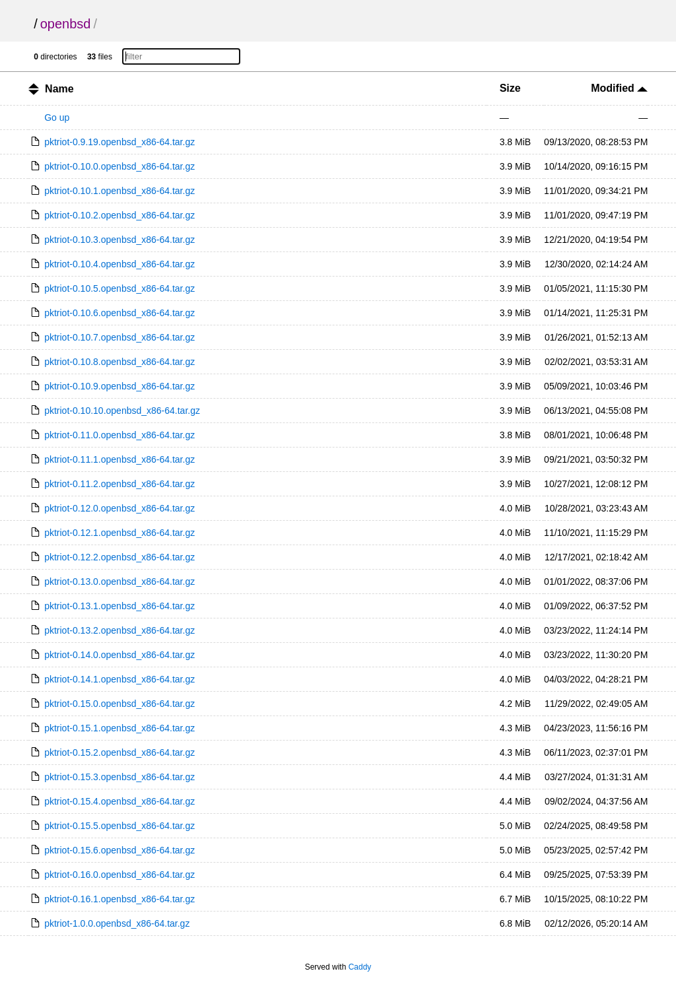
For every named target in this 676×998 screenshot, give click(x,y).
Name (59, 88)
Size (510, 88)
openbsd (65, 24)
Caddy (360, 967)
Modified (619, 88)
